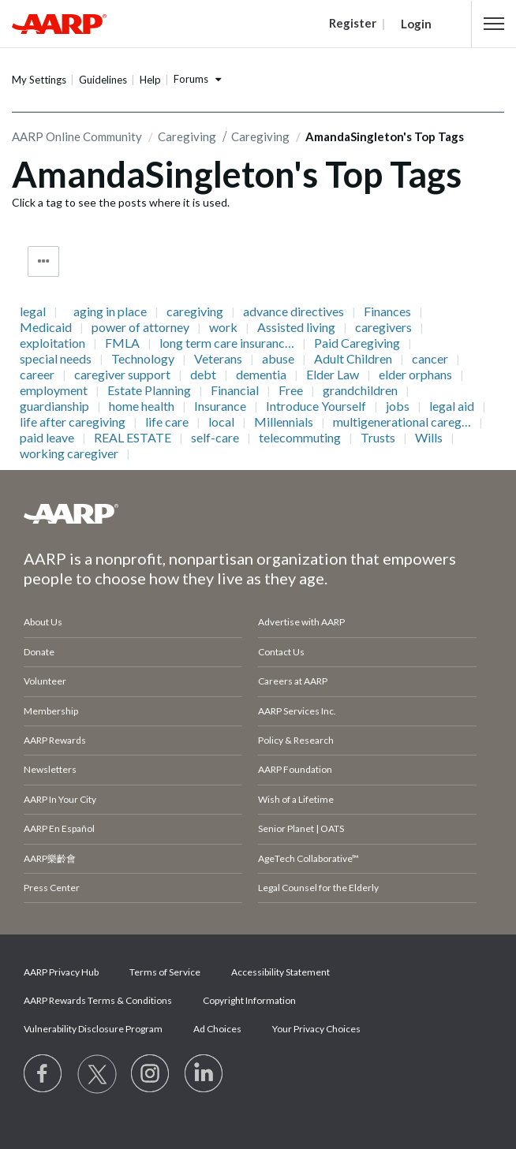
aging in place (110, 311)
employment (54, 390)
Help (150, 79)
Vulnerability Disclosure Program (93, 1029)
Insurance (220, 406)
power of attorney (140, 327)
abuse (278, 359)
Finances (387, 311)
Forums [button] (191, 79)
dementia (261, 374)
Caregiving (187, 136)
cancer (430, 359)
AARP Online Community (77, 136)
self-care (215, 437)
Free (291, 390)
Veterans (218, 359)
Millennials (283, 422)
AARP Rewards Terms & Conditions (98, 1000)
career (37, 374)
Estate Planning (149, 390)
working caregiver (69, 453)
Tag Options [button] (43, 261)
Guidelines (103, 79)
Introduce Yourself (316, 406)
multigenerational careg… (402, 422)
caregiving (194, 311)
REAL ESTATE (132, 437)
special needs (56, 359)
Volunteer (45, 681)
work (223, 327)
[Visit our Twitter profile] (97, 1074)
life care (167, 422)
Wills (429, 437)
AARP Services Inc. (297, 711)
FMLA (122, 343)
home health (141, 406)
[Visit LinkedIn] (204, 1074)
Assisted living (296, 327)
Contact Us (281, 652)
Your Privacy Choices (316, 1029)
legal (33, 311)
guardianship (54, 406)
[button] (494, 23)
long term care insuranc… (226, 343)
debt (203, 374)
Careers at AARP (292, 681)
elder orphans (415, 374)
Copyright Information (249, 1000)
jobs (397, 406)
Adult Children (353, 359)
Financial (235, 390)
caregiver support (122, 374)
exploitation (52, 343)
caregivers (383, 327)
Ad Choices (217, 1029)
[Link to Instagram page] (150, 1074)
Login (416, 24)
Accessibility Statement (280, 972)
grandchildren (360, 390)
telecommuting (300, 437)
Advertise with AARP (301, 622)
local (221, 422)
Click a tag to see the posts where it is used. (121, 202)
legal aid (451, 406)
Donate (39, 652)
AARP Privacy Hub (61, 972)
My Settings (39, 79)
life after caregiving (72, 422)
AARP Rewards (55, 740)
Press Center (52, 887)
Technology (142, 359)
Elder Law (332, 374)
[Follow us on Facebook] (43, 1074)
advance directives (293, 311)
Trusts (378, 437)
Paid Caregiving (357, 343)
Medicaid (46, 327)
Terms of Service (164, 972)
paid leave (47, 437)
